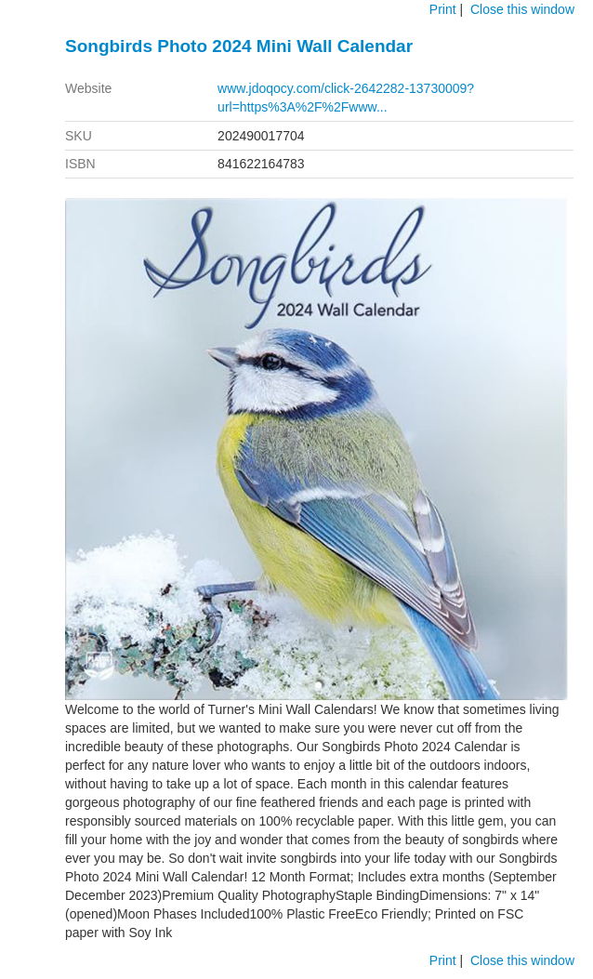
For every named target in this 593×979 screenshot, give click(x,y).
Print (442, 9)
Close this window (522, 9)
